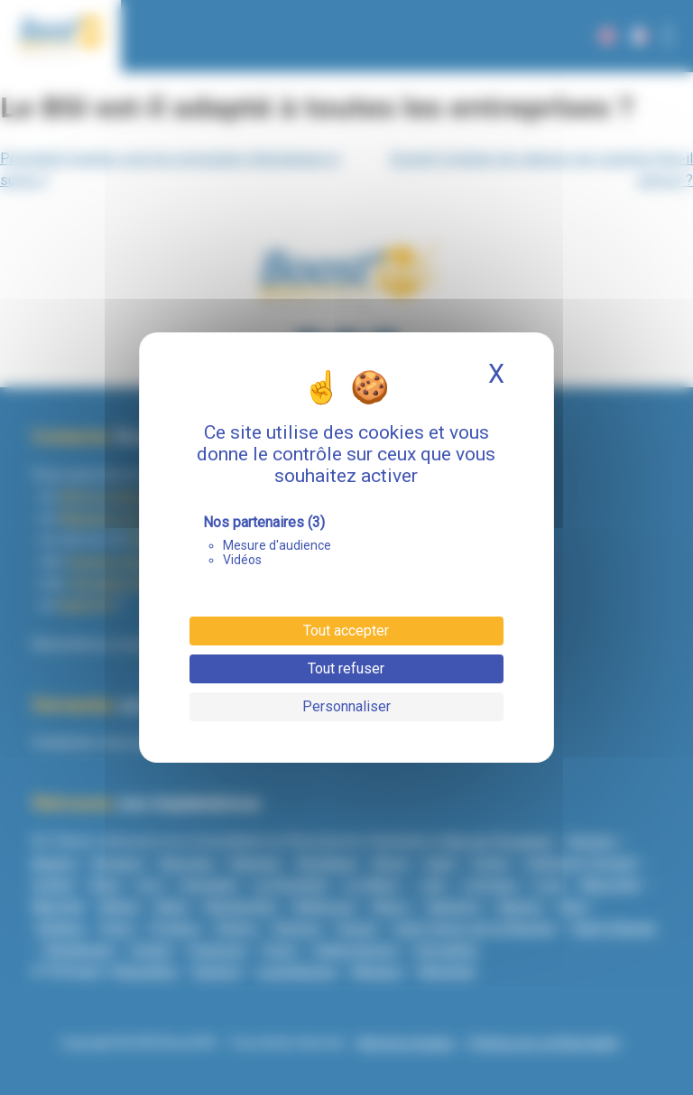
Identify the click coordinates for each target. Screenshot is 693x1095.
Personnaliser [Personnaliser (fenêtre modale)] (346, 706)
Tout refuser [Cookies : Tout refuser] (346, 668)
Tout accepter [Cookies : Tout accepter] (346, 630)
